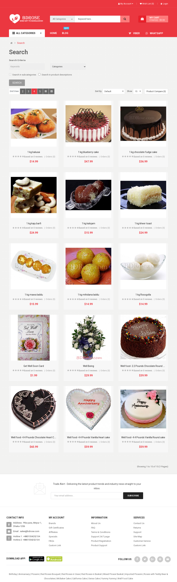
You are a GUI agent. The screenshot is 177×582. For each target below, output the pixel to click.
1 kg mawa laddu (34, 294)
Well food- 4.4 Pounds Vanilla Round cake (143, 437)
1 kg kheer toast (143, 223)
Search (21, 43)
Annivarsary (24, 574)
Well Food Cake (125, 578)
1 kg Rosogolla (143, 294)
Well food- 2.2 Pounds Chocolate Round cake (144, 366)
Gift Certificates (56, 527)
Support (137, 532)
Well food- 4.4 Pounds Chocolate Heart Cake (34, 437)
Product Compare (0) (156, 91)
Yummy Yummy (108, 578)
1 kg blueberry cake (88, 152)
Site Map (137, 536)
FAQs (51, 541)
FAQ (93, 527)
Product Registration (101, 541)
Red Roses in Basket (91, 574)
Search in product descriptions (55, 74)
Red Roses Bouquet (50, 574)
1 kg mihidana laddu (88, 294)
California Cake (79, 578)
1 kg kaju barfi (33, 223)
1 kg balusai (33, 152)
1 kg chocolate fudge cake (143, 152)
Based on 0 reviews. (33, 156)
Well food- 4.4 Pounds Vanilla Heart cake (88, 437)
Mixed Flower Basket (113, 574)
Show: (130, 91)
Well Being (88, 366)
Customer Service (142, 541)
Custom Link (55, 545)
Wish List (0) (148, 4)
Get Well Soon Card (34, 366)
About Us (95, 523)
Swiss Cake (94, 578)
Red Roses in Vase (71, 574)
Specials (53, 536)
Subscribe (133, 495)
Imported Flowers (133, 574)
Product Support (99, 545)
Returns (137, 527)
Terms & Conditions (100, 532)
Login (164, 4)
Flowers (35, 574)
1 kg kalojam (88, 223)
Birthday (13, 574)
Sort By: (98, 91)
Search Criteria (17, 60)
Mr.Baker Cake (64, 578)
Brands (52, 523)
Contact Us (138, 523)
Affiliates (53, 532)
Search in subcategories (22, 74)
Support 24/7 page (100, 536)
